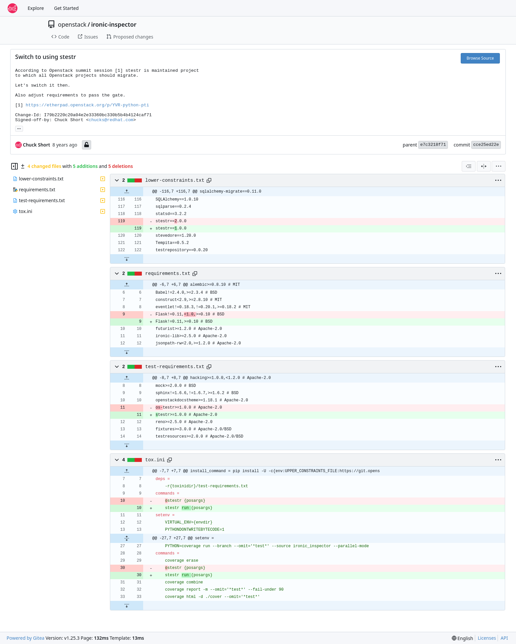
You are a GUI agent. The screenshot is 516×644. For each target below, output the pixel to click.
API (504, 638)
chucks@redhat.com (111, 120)
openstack (72, 24)
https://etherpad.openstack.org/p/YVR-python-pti (87, 105)
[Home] (12, 8)
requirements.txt (167, 273)
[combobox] (469, 166)
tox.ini (155, 460)
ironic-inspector (114, 24)
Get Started (66, 8)
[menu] (498, 166)
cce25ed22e (486, 144)
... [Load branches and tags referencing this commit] (19, 128)
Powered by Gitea (25, 638)
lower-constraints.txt (174, 180)
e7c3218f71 (433, 144)
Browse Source (480, 58)
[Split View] (484, 166)
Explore (36, 8)
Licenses (487, 638)
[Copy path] (209, 180)
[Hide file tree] (14, 166)
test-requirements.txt (174, 366)
